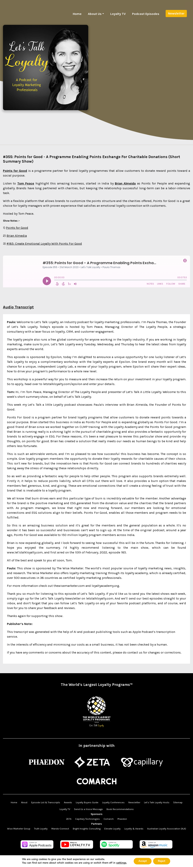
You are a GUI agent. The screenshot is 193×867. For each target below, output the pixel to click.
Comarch (109, 819)
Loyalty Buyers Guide (87, 802)
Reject (163, 861)
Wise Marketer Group (18, 828)
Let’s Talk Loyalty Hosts (156, 802)
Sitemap (177, 802)
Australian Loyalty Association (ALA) (166, 828)
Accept (140, 861)
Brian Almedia (17, 236)
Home (77, 14)
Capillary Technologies (87, 819)
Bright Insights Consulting (87, 828)
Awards (68, 802)
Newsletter (176, 13)
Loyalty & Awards (133, 828)
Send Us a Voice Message (88, 809)
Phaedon (122, 819)
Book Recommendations (120, 809)
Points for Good (17, 228)
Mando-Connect (60, 828)
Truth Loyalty (41, 828)
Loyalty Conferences (113, 802)
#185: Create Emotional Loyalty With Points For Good (44, 243)
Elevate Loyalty (112, 828)
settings (118, 862)
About (24, 802)
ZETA (68, 819)
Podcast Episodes (145, 14)
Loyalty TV (118, 14)
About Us (95, 14)
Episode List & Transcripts (45, 802)
